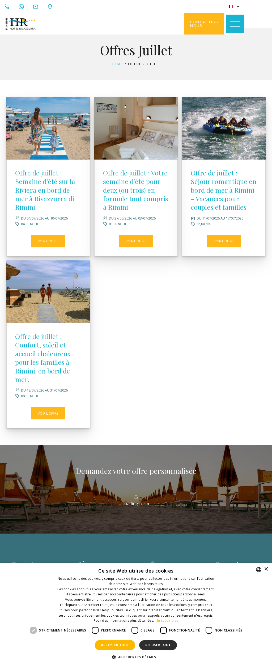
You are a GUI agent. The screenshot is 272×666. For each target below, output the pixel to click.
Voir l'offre (48, 257)
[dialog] (136, 614)
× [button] (266, 569)
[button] (136, 657)
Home (116, 68)
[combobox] (258, 569)
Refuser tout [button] (158, 645)
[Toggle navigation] (261, 24)
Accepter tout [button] (115, 645)
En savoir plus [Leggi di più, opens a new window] (167, 620)
